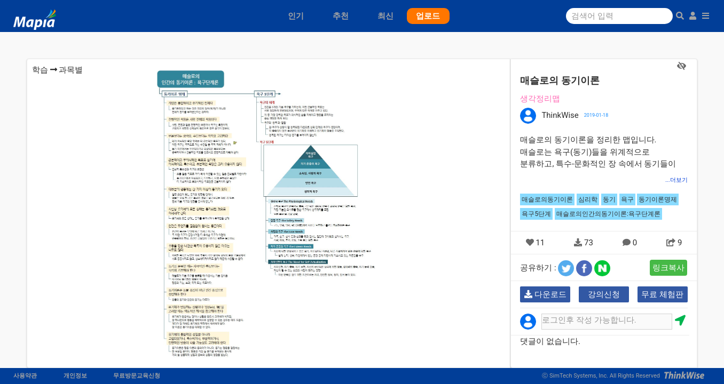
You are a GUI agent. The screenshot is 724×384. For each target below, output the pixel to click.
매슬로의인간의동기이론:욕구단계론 (608, 214)
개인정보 (75, 375)
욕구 (627, 199)
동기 (609, 199)
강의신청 (604, 294)
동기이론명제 (658, 199)
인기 (296, 16)
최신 (385, 16)
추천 (341, 16)
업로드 (428, 16)
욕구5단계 (536, 214)
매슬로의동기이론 (547, 199)
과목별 (71, 70)
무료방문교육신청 (136, 375)
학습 (40, 70)
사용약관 (25, 375)
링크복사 (668, 268)
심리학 (587, 199)
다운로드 (545, 294)
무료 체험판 (662, 294)
